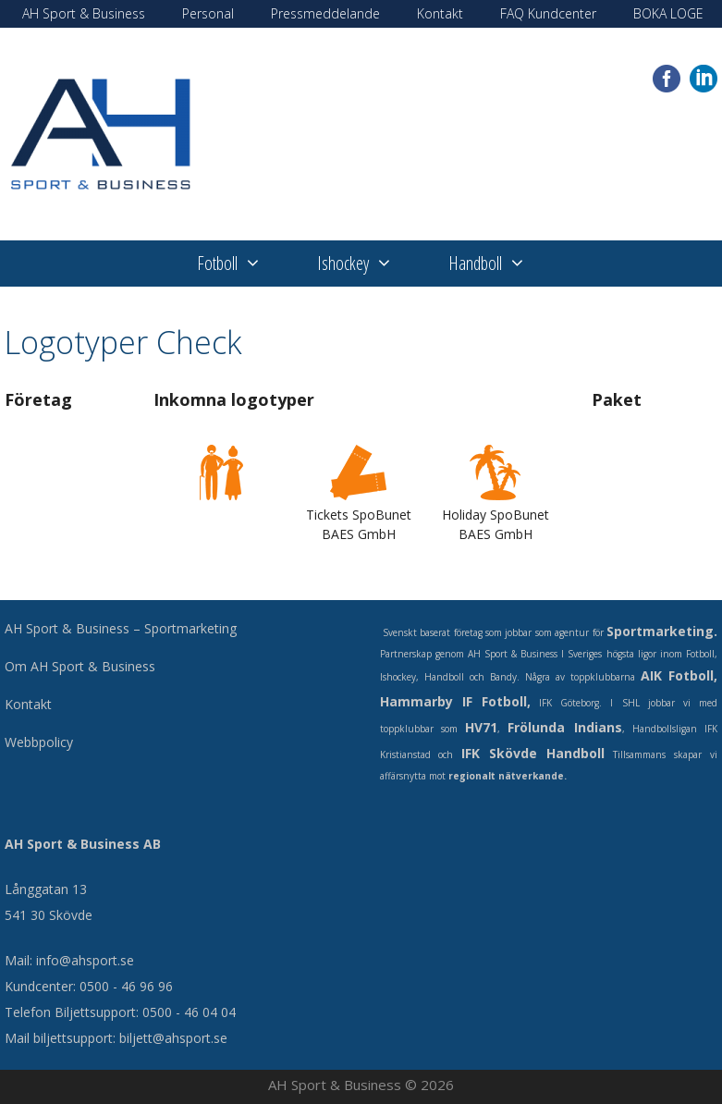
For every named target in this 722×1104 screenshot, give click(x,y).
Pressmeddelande (325, 13)
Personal (208, 13)
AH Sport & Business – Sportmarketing (121, 628)
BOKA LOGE (668, 13)
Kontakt (440, 13)
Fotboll (243, 263)
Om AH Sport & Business (80, 666)
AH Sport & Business (83, 13)
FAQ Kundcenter (548, 13)
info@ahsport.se (85, 960)
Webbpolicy (39, 742)
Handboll (501, 263)
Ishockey (369, 263)
